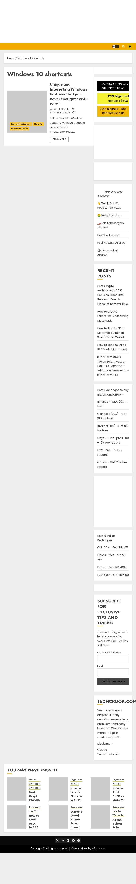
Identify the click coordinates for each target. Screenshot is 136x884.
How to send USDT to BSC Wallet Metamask (37, 825)
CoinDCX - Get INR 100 (112, 547)
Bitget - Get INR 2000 (111, 567)
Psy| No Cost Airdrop (111, 243)
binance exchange (39, 779)
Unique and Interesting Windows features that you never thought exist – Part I (69, 94)
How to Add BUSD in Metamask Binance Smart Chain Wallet (110, 332)
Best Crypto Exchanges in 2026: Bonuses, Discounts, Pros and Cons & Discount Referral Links (113, 295)
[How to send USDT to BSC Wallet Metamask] (16, 817)
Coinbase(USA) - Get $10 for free (112, 416)
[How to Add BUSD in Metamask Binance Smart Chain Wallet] (100, 789)
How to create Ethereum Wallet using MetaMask (112, 316)
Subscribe (129, 46)
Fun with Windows (20, 124)
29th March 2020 (60, 112)
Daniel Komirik (61, 109)
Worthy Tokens (120, 815)
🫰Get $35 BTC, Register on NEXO (109, 205)
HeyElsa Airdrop (108, 235)
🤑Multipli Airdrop (109, 215)
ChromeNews (79, 848)
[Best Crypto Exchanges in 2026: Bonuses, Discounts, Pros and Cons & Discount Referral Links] (16, 789)
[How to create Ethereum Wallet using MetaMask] (58, 789)
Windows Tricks (19, 128)
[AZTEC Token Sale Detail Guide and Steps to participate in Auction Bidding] (100, 817)
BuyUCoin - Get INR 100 (113, 575)
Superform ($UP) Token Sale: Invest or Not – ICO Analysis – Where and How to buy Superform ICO (113, 366)
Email (100, 666)
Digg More (59, 139)
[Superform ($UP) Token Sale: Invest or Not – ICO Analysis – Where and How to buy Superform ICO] (58, 817)
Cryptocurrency (37, 783)
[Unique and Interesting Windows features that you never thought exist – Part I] (27, 112)
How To (38, 124)
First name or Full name (109, 652)
